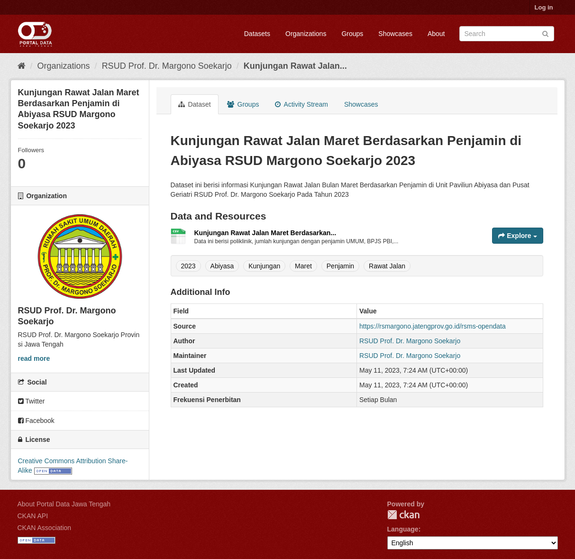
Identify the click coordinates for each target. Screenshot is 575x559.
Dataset (194, 104)
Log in (544, 7)
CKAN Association (45, 528)
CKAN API (33, 516)
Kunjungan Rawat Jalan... (295, 66)
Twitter (31, 401)
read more (34, 358)
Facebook (36, 420)
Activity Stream (301, 104)
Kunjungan (264, 266)
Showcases (395, 33)
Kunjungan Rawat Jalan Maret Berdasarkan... (265, 233)
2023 (188, 266)
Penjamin (340, 266)
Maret (303, 266)
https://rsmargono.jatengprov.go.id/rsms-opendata (432, 326)
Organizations (305, 33)
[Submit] (545, 33)
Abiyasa (222, 266)
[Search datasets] (506, 33)
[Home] (22, 66)
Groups (352, 33)
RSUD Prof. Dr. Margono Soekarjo (167, 66)
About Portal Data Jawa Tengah (64, 504)
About (436, 33)
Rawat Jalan (387, 266)
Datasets (257, 33)
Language (403, 529)
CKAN (403, 515)
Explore (517, 235)
